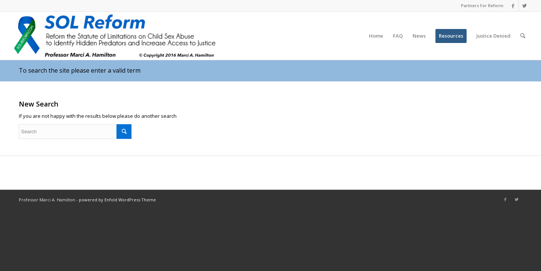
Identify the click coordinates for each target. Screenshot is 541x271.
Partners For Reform (482, 5)
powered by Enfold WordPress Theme (117, 199)
